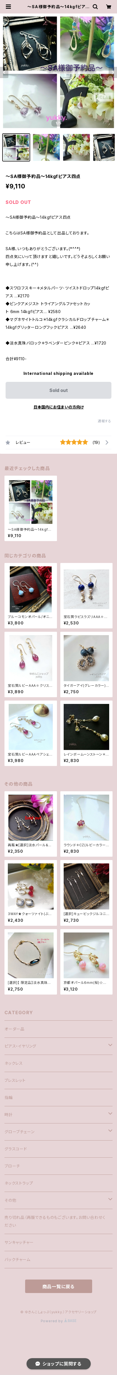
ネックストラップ (18, 1183)
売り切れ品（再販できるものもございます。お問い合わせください (55, 1221)
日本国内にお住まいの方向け (59, 407)
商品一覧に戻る (58, 1286)
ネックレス (13, 1063)
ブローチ (12, 1166)
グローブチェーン (19, 1131)
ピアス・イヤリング (20, 1046)
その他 (10, 1200)
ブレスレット (15, 1080)
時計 (8, 1114)
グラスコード (15, 1148)
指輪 (8, 1097)
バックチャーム (17, 1259)
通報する (104, 421)
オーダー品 (14, 1029)
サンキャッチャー (19, 1242)
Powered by (59, 1321)
